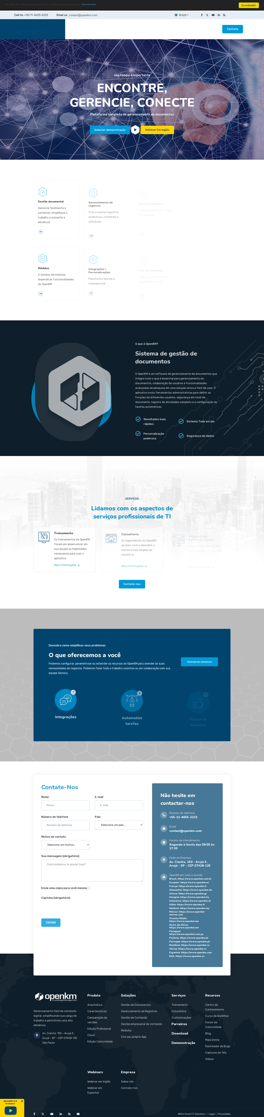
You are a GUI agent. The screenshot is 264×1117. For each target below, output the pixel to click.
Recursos (176, 29)
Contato (232, 29)
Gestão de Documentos (136, 1004)
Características (97, 1011)
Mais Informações (128, 5)
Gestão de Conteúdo (134, 1017)
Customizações (181, 1017)
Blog (208, 1033)
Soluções (113, 29)
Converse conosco (199, 661)
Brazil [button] (180, 15)
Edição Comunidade (100, 1041)
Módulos (126, 1030)
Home (75, 29)
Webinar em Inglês (98, 1081)
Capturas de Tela (215, 1052)
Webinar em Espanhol (94, 1090)
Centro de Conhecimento (214, 1007)
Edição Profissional (99, 1028)
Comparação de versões (97, 1020)
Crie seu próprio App (133, 1036)
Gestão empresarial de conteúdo (141, 1023)
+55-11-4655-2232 (36, 15)
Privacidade (224, 1113)
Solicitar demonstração (110, 129)
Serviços (134, 29)
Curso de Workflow (217, 1015)
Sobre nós (127, 1081)
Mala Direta (212, 1039)
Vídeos (209, 1058)
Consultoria (179, 1011)
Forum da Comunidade (213, 1024)
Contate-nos (132, 584)
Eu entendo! (249, 5)
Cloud (91, 1035)
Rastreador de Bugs (217, 1046)
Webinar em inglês (158, 129)
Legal (211, 1113)
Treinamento (180, 1004)
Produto (93, 29)
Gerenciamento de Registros (139, 1011)
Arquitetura (94, 1004)
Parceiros (154, 29)
